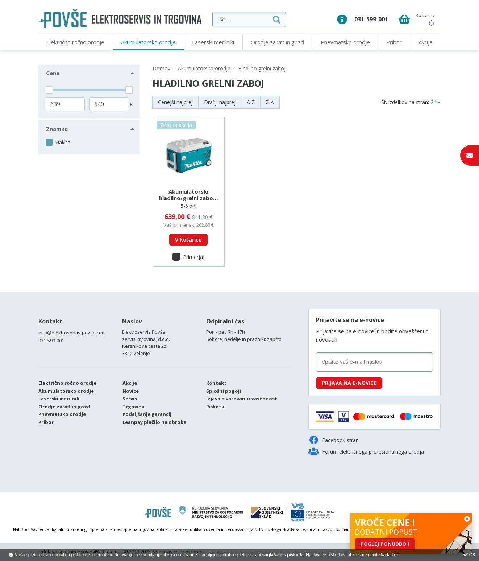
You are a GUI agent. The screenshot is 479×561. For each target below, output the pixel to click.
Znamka (57, 128)
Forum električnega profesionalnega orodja (366, 451)
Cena (52, 73)
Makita (62, 142)
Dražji (220, 102)
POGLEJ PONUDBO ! (385, 543)
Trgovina (133, 406)
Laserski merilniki (213, 42)
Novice (130, 391)
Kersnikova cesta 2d (144, 346)
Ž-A (270, 102)
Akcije (425, 42)
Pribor (394, 42)
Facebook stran (333, 440)
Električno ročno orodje (75, 42)
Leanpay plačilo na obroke (154, 422)
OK (469, 554)
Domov (161, 68)
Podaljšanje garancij (146, 414)
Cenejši (175, 102)
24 (433, 102)
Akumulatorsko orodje (148, 42)
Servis (129, 398)
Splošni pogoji (223, 391)
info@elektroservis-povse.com (72, 332)
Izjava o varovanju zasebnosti (242, 398)
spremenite (369, 554)
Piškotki (216, 406)
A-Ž (251, 102)
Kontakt (50, 321)
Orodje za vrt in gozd (277, 42)
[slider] (49, 90)
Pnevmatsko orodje (345, 42)
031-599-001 (371, 19)
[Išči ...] (259, 19)
